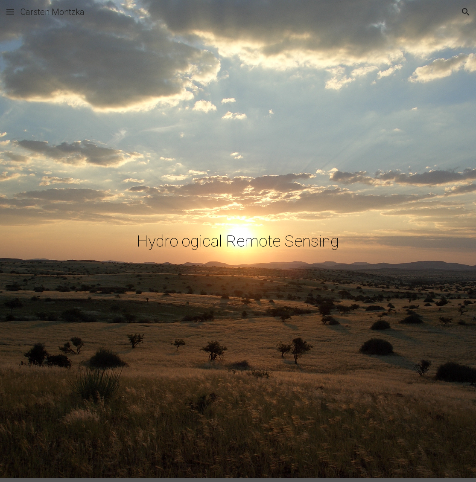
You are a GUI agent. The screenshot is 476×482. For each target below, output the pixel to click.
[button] (10, 11)
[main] (238, 241)
